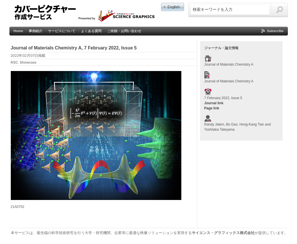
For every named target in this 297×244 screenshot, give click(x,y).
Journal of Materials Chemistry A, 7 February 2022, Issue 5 (74, 47)
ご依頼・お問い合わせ (124, 31)
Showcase (28, 62)
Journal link (213, 103)
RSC (14, 62)
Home (18, 31)
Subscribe (275, 31)
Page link (211, 108)
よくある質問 (91, 31)
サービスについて (61, 31)
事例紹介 (35, 31)
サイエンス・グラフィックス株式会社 (223, 233)
